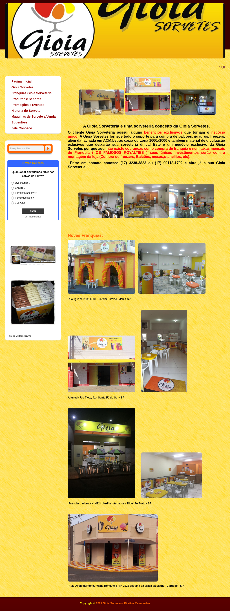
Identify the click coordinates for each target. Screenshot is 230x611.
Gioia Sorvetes (20, 87)
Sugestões (19, 122)
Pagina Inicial (21, 81)
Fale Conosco (21, 128)
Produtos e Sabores (24, 99)
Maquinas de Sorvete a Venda (33, 116)
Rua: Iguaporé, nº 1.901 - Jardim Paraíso (92, 299)
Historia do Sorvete (23, 110)
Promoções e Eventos (25, 105)
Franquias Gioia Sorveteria (31, 93)
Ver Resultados (33, 216)
